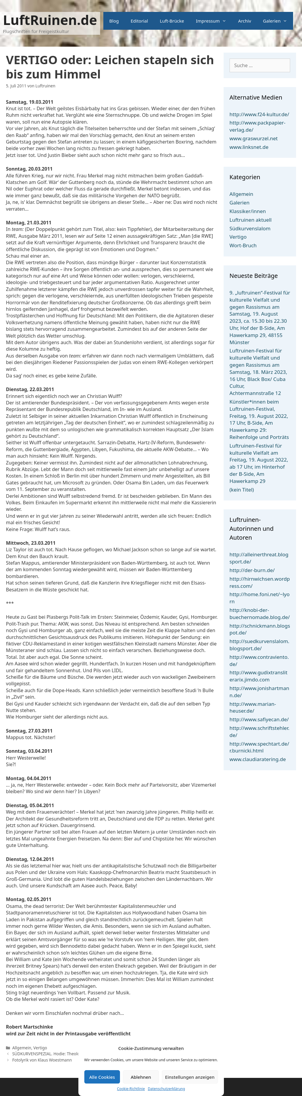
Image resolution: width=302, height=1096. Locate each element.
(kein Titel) (242, 489)
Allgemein (21, 1048)
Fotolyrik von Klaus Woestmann (42, 1060)
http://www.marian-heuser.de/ (253, 707)
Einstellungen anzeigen (190, 1077)
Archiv (244, 21)
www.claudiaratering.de (258, 759)
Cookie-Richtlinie (131, 1088)
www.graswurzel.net (254, 138)
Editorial (139, 21)
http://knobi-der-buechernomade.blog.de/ (260, 614)
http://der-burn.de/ (252, 570)
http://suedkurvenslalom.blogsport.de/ (260, 645)
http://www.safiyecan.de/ (259, 719)
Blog (114, 21)
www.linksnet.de (249, 147)
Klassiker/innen (248, 211)
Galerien (278, 21)
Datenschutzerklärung (166, 1088)
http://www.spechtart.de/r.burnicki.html (259, 747)
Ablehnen (141, 1077)
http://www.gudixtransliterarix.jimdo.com (258, 676)
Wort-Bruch (243, 245)
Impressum (214, 21)
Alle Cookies (102, 1077)
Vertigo (40, 1048)
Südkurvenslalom (250, 228)
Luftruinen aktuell (251, 219)
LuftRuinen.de (50, 20)
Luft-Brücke (172, 21)
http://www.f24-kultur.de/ (259, 114)
